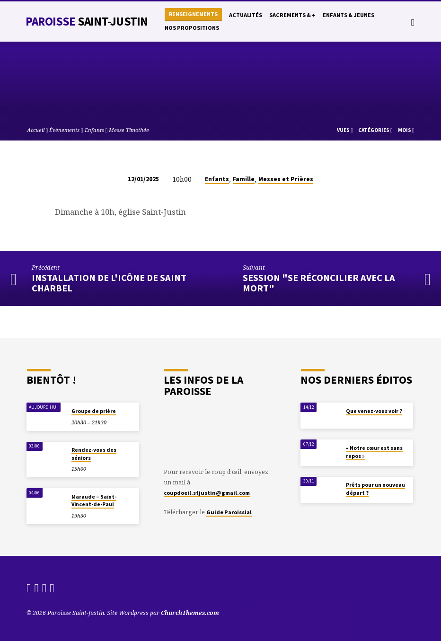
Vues (345, 130)
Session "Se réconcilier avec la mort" (319, 283)
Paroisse (87, 21)
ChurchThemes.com (190, 613)
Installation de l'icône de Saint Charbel (109, 283)
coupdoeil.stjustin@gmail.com (207, 492)
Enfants (94, 129)
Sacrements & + (292, 14)
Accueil (35, 129)
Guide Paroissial (229, 512)
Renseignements (193, 14)
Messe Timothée (129, 129)
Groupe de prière (93, 411)
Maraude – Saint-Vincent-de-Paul (93, 500)
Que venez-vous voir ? (374, 411)
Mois (406, 130)
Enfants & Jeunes (348, 14)
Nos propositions (192, 27)
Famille (244, 179)
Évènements (64, 129)
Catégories (375, 130)
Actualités (245, 14)
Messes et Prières (285, 179)
